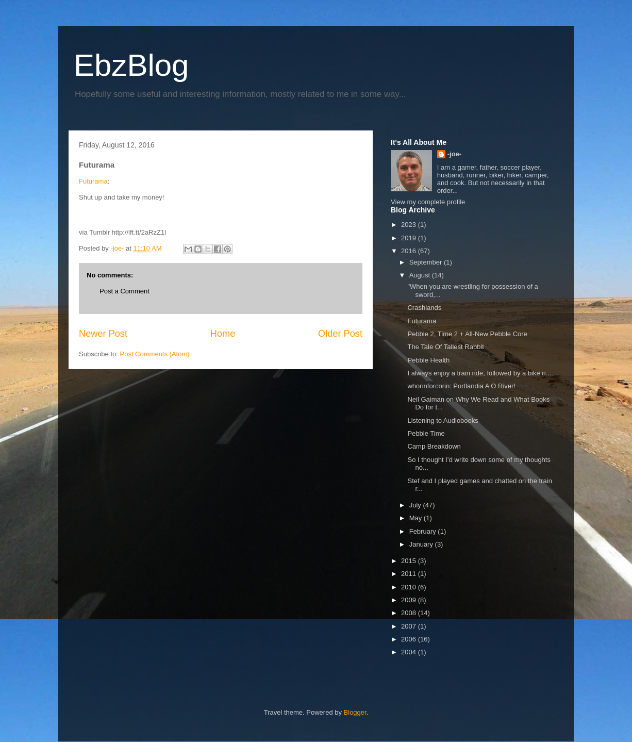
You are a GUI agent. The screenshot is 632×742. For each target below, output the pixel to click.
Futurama (93, 181)
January (422, 544)
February (423, 531)
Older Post (340, 333)
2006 (409, 639)
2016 (409, 251)
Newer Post (103, 333)
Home (223, 333)
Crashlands (424, 307)
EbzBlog (131, 65)
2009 (409, 600)
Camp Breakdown (433, 446)
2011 (409, 574)
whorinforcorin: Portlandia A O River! (461, 386)
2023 (409, 224)
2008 (409, 613)
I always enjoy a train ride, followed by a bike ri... (479, 373)
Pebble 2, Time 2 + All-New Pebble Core (467, 334)
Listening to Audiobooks (442, 420)
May (416, 518)
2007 (409, 626)
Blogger (355, 712)
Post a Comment (124, 291)
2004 (409, 652)
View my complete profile (428, 202)
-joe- (454, 154)
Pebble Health (428, 360)
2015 (409, 561)
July (416, 505)
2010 (409, 587)
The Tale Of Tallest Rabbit (445, 347)
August (420, 275)
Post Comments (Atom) (155, 354)
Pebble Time (425, 433)
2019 (409, 238)
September (426, 262)
